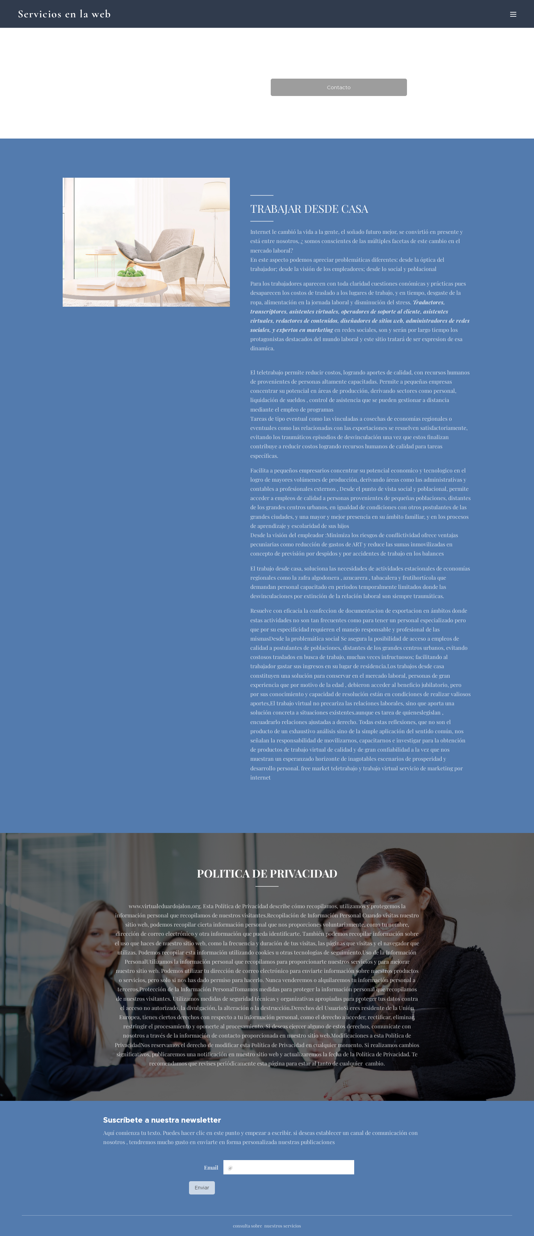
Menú (513, 14)
